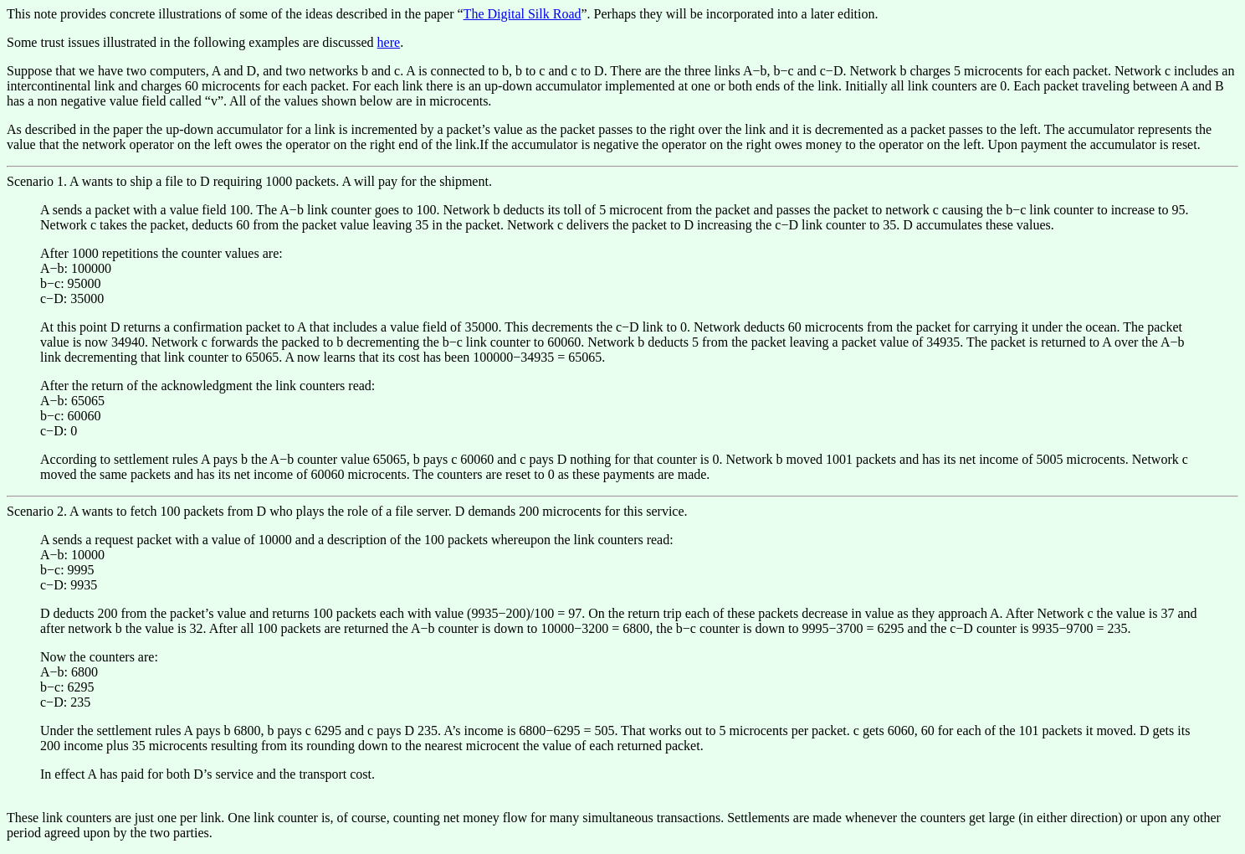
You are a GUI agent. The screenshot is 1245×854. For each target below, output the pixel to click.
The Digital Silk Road (523, 14)
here (389, 42)
